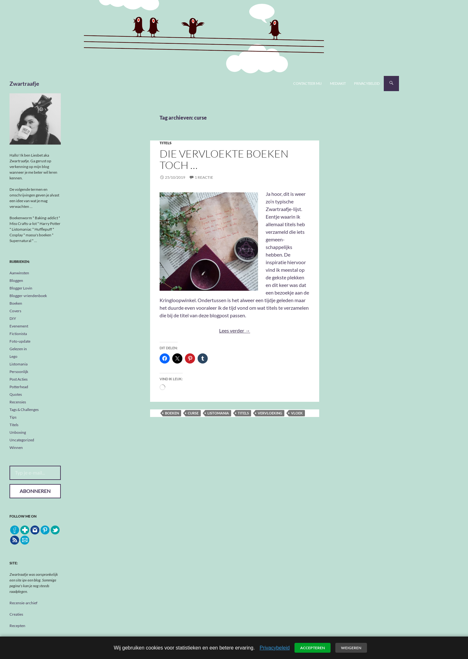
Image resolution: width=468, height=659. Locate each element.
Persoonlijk (18, 371)
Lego (13, 356)
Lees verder (234, 330)
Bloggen (16, 280)
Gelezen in (18, 348)
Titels (166, 142)
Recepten (17, 625)
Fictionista (18, 333)
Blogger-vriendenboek (28, 295)
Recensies (17, 402)
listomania (218, 413)
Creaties (16, 614)
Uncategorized (21, 440)
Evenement (18, 326)
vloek (297, 413)
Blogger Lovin (20, 288)
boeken (172, 413)
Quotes (15, 394)
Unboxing (17, 432)
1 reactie (204, 177)
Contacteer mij (307, 83)
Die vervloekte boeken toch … (224, 159)
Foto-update (19, 341)
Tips (12, 417)
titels (243, 413)
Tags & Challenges (24, 409)
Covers (15, 310)
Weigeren (351, 647)
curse (193, 413)
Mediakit (338, 83)
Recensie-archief (23, 602)
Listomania (18, 364)
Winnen (16, 447)
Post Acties (18, 379)
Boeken (15, 303)
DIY (12, 318)
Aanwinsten (19, 272)
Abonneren (35, 491)
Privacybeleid (367, 83)
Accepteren (312, 647)
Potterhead (18, 386)
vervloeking (270, 413)
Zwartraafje (24, 83)
